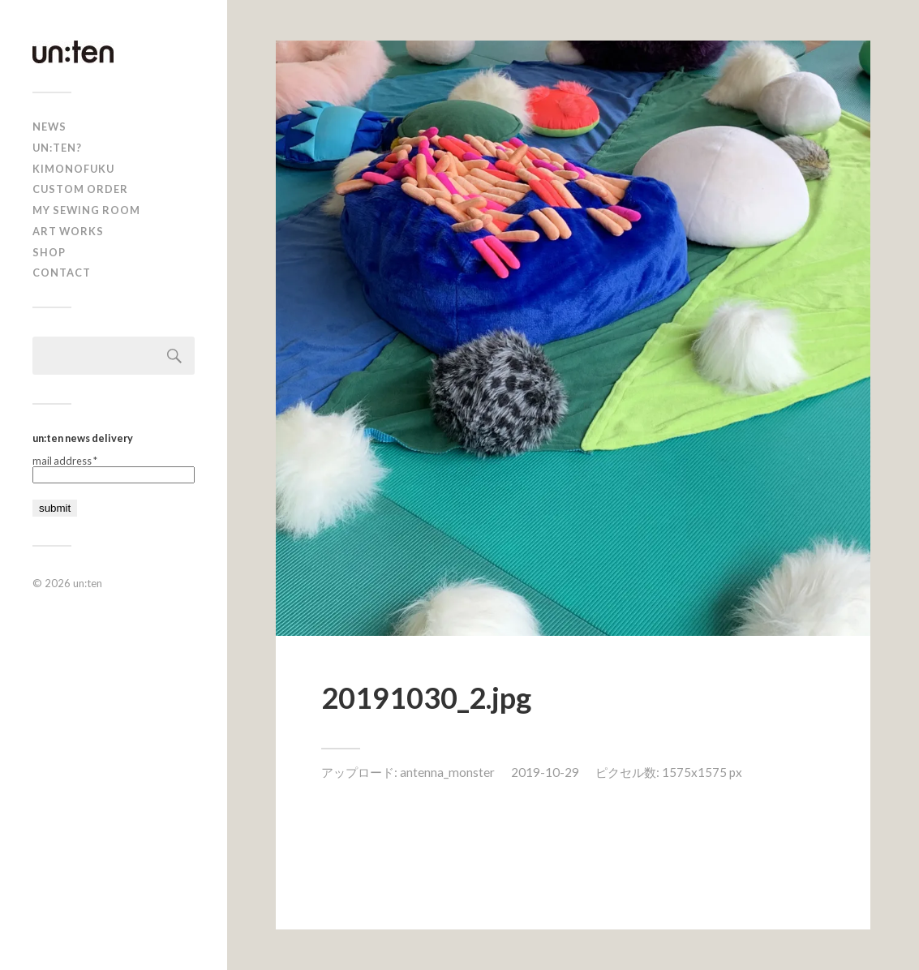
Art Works (68, 231)
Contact (61, 272)
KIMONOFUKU (73, 168)
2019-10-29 (545, 772)
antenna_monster (447, 772)
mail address (64, 461)
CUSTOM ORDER (80, 188)
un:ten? (57, 147)
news (49, 126)
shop (49, 252)
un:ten (87, 583)
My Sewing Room (86, 210)
